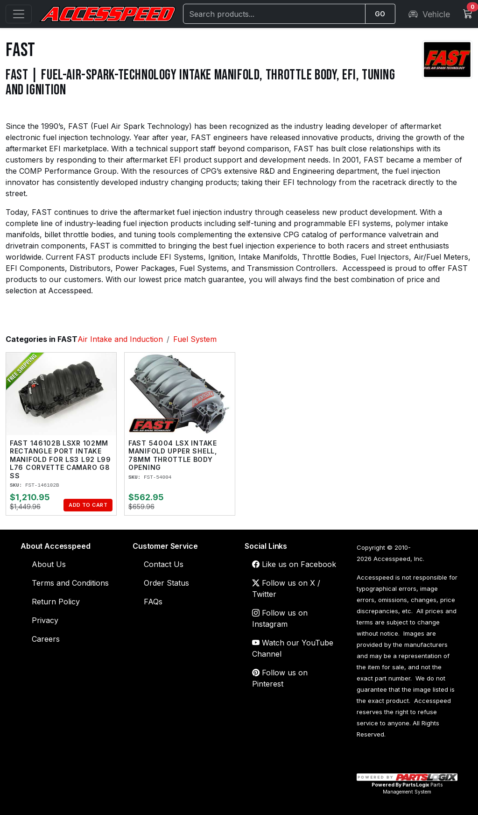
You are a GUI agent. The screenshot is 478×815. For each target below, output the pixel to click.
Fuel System (195, 339)
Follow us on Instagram (280, 618)
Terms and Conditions (70, 583)
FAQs (153, 601)
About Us (49, 564)
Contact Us (163, 564)
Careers (46, 639)
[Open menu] (19, 14)
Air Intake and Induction (120, 339)
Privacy (45, 620)
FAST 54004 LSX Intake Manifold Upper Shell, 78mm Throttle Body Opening (172, 455)
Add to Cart (88, 505)
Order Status (166, 583)
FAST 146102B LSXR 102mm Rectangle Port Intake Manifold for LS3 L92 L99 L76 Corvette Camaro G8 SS (60, 459)
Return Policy (56, 601)
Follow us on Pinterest (280, 678)
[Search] (274, 14)
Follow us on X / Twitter (286, 588)
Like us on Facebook (294, 564)
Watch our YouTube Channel (292, 648)
